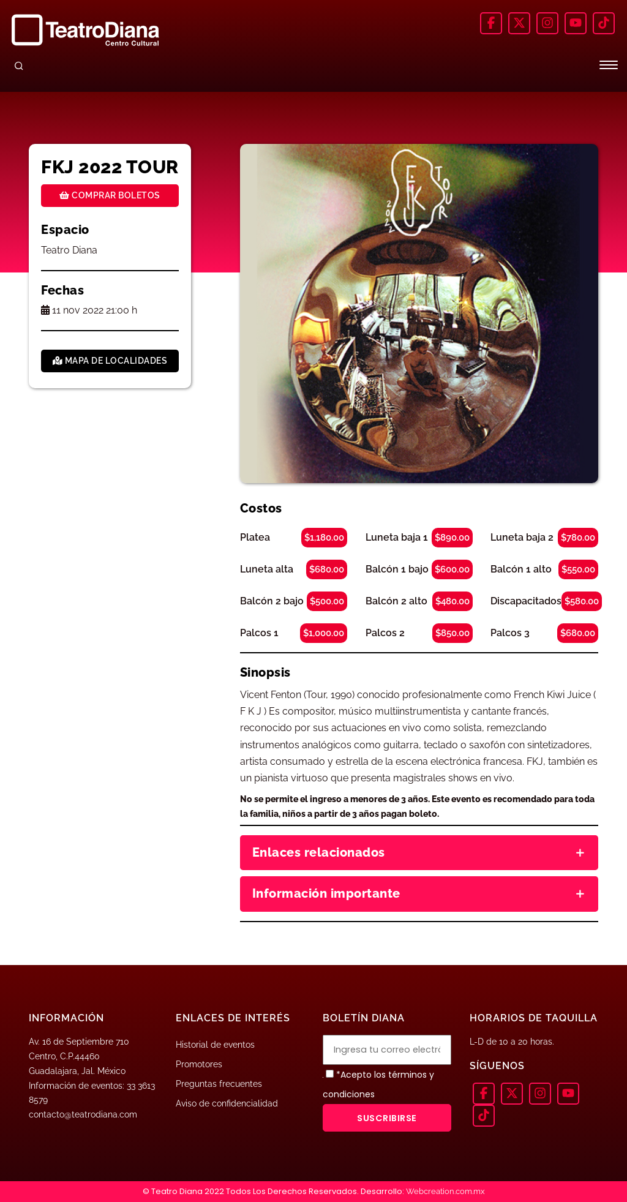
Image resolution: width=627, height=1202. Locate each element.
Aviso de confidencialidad (227, 1103)
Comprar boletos (109, 195)
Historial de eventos (215, 1045)
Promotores (199, 1064)
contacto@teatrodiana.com (83, 1114)
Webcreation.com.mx (445, 1191)
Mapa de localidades (110, 361)
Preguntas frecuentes (219, 1084)
